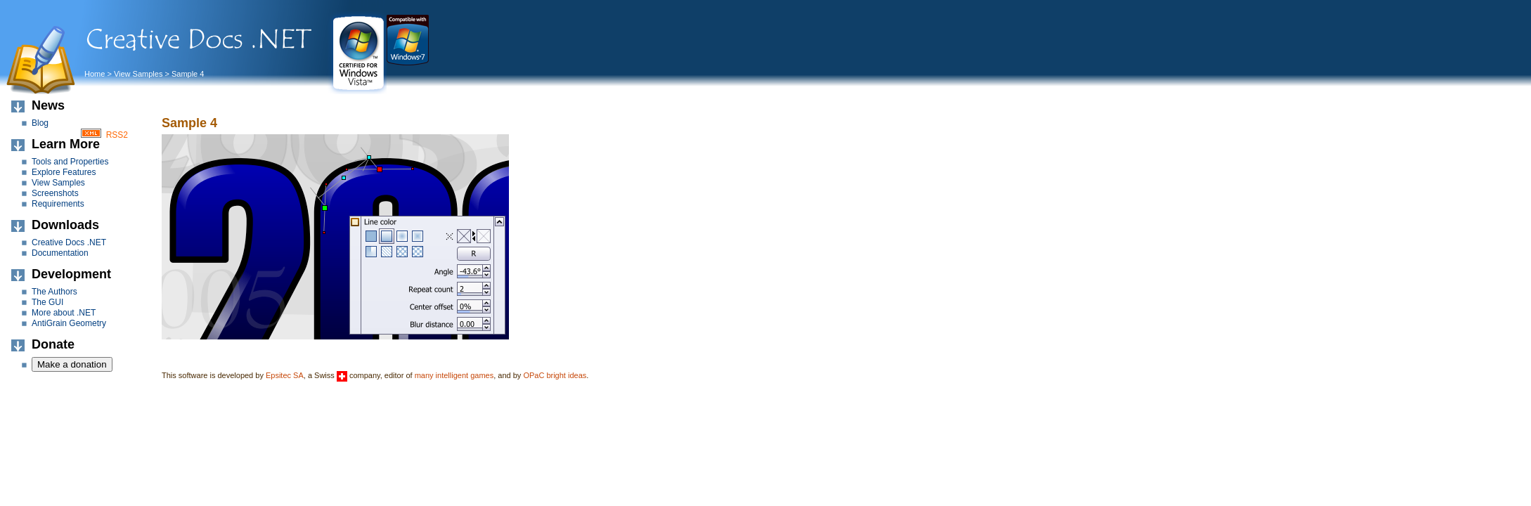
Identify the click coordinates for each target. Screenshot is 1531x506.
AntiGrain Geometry (69, 323)
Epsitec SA (285, 375)
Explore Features (64, 172)
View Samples (138, 74)
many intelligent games (454, 375)
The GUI (47, 302)
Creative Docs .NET (69, 242)
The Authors (54, 292)
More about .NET (64, 313)
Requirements (58, 204)
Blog (40, 123)
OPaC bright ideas (554, 375)
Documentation (60, 253)
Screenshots (55, 193)
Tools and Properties (70, 162)
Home (94, 74)
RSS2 (117, 135)
